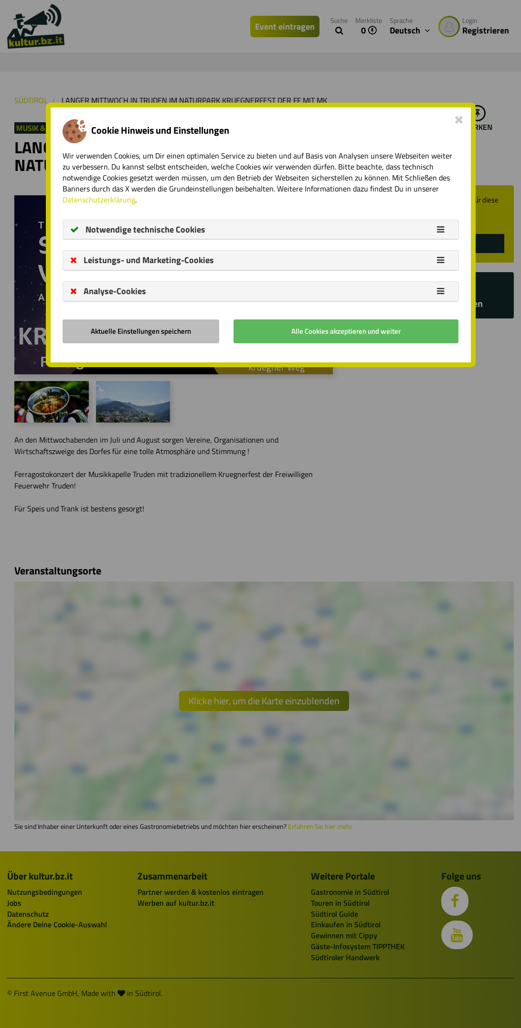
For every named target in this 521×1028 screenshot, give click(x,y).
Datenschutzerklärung (99, 199)
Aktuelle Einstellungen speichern (141, 331)
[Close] (459, 119)
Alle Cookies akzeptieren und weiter (346, 331)
